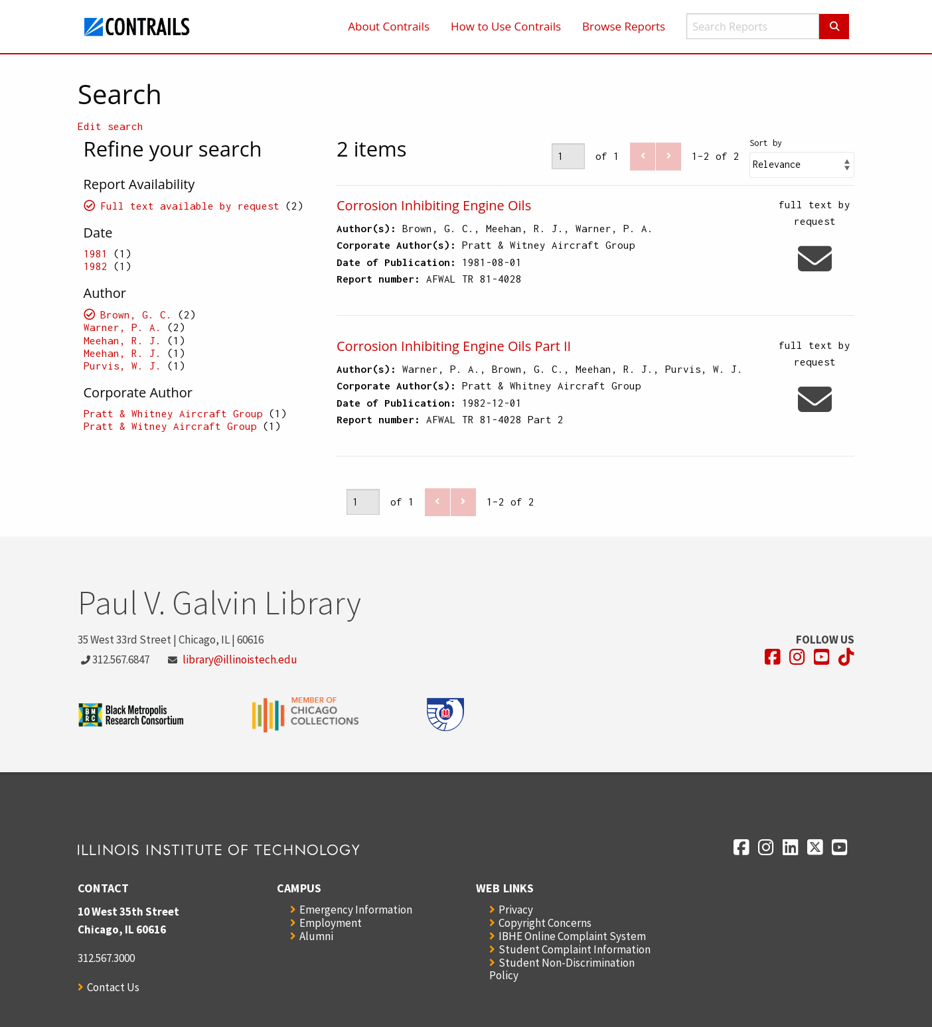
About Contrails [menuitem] (388, 26)
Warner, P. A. (122, 327)
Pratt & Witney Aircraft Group (170, 426)
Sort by (765, 143)
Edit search (110, 126)
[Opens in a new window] (773, 657)
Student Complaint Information (575, 949)
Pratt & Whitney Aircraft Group (173, 413)
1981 (96, 253)
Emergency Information (355, 909)
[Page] (568, 156)
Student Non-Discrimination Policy (562, 969)
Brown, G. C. (136, 314)
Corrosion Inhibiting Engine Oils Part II (454, 346)
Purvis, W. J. (122, 366)
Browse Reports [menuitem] (623, 26)
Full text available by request (189, 206)
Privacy (516, 909)
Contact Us (113, 987)
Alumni (316, 936)
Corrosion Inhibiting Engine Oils (434, 205)
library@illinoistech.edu (240, 659)
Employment (330, 923)
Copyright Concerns (545, 923)
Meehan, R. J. (122, 340)
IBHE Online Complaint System (572, 936)
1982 (96, 266)
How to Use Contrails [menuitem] (506, 26)
